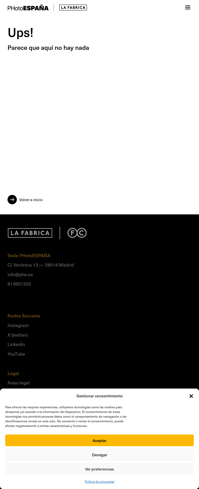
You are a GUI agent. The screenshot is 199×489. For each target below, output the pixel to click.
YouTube (16, 353)
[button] (191, 396)
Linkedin (16, 344)
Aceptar (99, 440)
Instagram (18, 325)
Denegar (99, 455)
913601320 (19, 283)
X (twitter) (18, 334)
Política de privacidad (99, 481)
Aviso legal (19, 382)
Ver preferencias (99, 469)
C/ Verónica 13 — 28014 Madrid (41, 264)
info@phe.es (20, 274)
